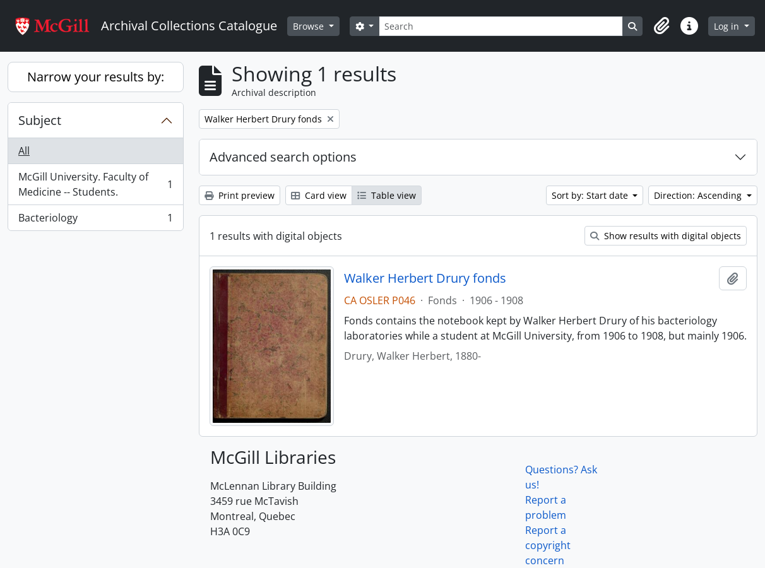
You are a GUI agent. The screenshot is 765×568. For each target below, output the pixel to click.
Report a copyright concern (548, 545)
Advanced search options (283, 156)
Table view (386, 195)
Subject (39, 120)
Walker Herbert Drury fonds (425, 278)
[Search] (501, 26)
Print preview (240, 195)
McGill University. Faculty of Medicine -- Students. (95, 184)
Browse (309, 26)
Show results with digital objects (665, 236)
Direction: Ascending (699, 195)
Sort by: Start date (591, 195)
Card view (319, 195)
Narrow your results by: (95, 76)
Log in (728, 26)
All (24, 151)
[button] (661, 26)
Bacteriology (95, 220)
